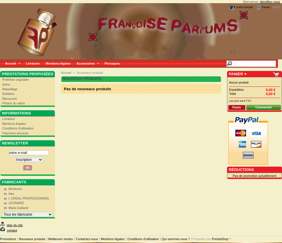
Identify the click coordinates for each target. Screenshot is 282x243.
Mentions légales (58, 63)
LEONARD (16, 203)
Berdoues (15, 189)
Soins (6, 84)
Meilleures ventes (60, 239)
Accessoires (86, 63)
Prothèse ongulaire (15, 79)
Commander (263, 107)
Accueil (11, 63)
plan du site (15, 225)
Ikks (11, 193)
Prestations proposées (27, 74)
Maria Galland (18, 208)
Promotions (8, 239)
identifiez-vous (270, 1)
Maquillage (10, 89)
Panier (236, 74)
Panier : (267, 7)
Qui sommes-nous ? (176, 239)
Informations (16, 113)
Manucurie (9, 98)
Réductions (241, 169)
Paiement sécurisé (15, 133)
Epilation (8, 93)
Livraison (32, 63)
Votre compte (244, 7)
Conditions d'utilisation (18, 128)
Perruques (112, 63)
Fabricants (14, 182)
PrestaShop (220, 239)
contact (12, 230)
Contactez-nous (87, 239)
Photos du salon (13, 103)
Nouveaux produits (32, 239)
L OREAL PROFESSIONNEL (29, 198)
